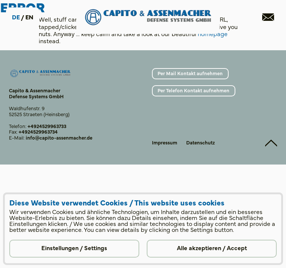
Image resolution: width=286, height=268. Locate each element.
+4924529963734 (38, 131)
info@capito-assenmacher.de (59, 137)
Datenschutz (200, 142)
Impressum (164, 142)
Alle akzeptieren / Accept (212, 247)
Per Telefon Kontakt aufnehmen (193, 90)
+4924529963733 (47, 125)
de (16, 17)
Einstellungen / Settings (74, 247)
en (29, 17)
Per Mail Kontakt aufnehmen (190, 73)
